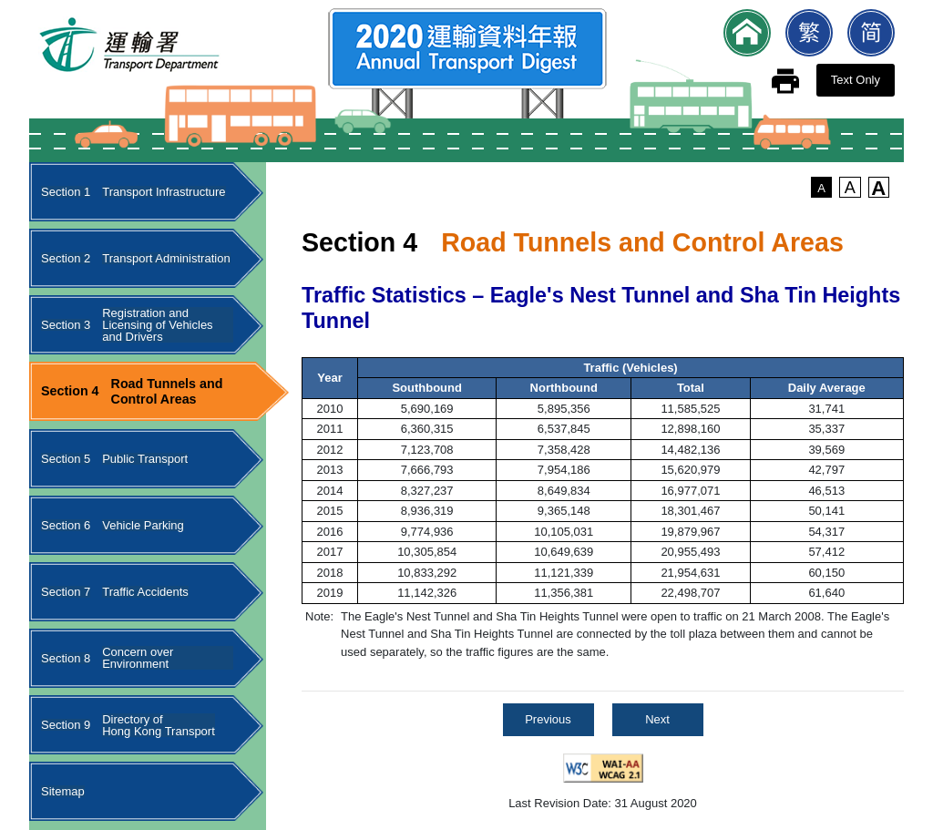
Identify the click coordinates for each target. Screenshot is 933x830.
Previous (548, 719)
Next (657, 719)
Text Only (855, 80)
